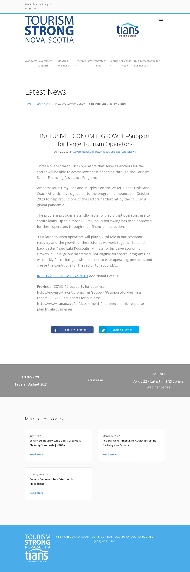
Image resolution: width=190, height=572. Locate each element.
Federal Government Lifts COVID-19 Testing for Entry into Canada (129, 443)
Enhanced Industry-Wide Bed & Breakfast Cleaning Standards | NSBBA (55, 443)
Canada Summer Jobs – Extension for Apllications (52, 481)
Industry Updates (110, 151)
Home (28, 103)
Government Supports (86, 151)
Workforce (31, 61)
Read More (36, 454)
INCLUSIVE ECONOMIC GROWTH (62, 276)
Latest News (43, 103)
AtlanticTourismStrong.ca (38, 4)
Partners (91, 61)
